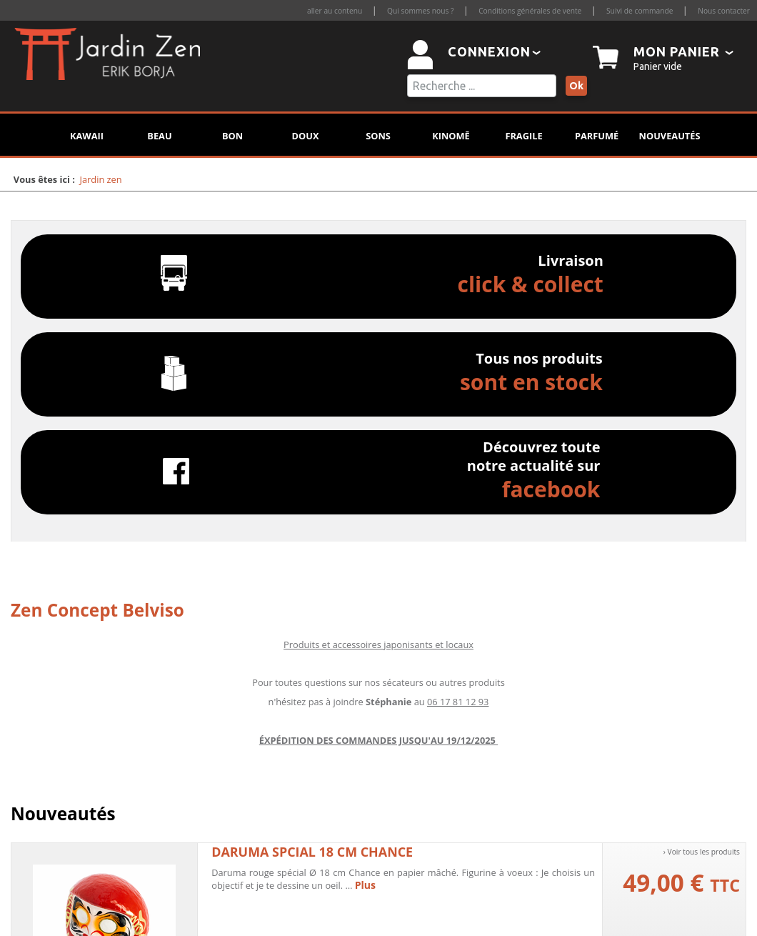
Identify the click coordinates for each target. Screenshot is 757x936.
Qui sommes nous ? (420, 11)
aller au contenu (334, 11)
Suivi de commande (639, 11)
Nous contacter (724, 11)
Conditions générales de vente (529, 11)
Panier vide (657, 66)
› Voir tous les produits (701, 852)
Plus (365, 885)
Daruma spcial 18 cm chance (312, 851)
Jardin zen (101, 179)
